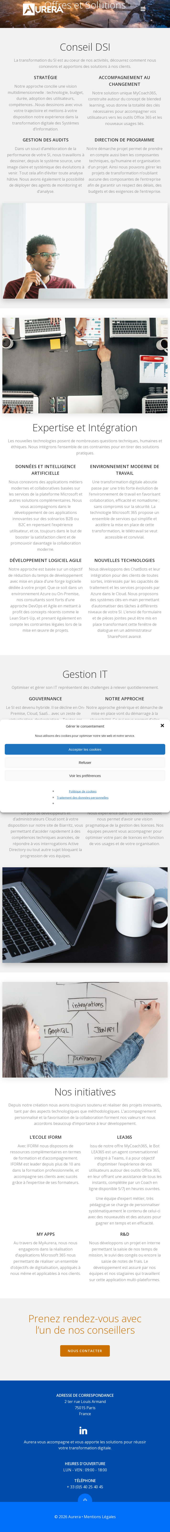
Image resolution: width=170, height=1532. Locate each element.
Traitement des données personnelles (82, 797)
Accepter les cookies (85, 749)
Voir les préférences (85, 775)
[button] (162, 726)
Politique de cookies (82, 791)
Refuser (85, 762)
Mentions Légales (100, 1516)
